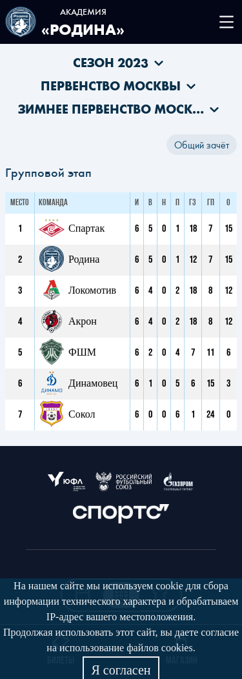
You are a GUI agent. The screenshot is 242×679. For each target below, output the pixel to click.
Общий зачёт (201, 144)
